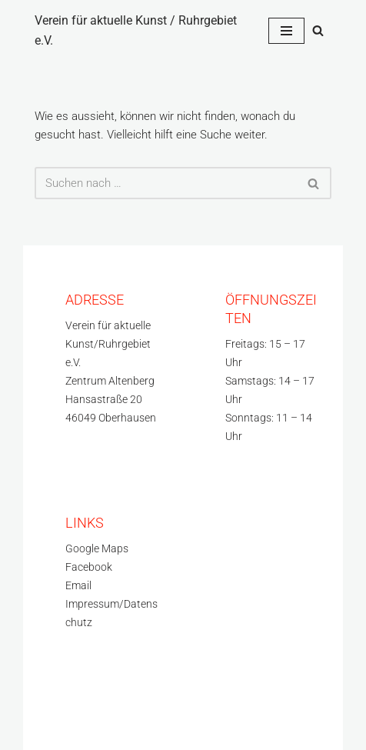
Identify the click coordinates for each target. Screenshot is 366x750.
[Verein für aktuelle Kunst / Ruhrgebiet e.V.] (140, 30)
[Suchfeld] (318, 30)
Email (78, 585)
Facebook (88, 567)
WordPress (62, 723)
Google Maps (96, 548)
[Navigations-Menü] (286, 31)
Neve (48, 705)
